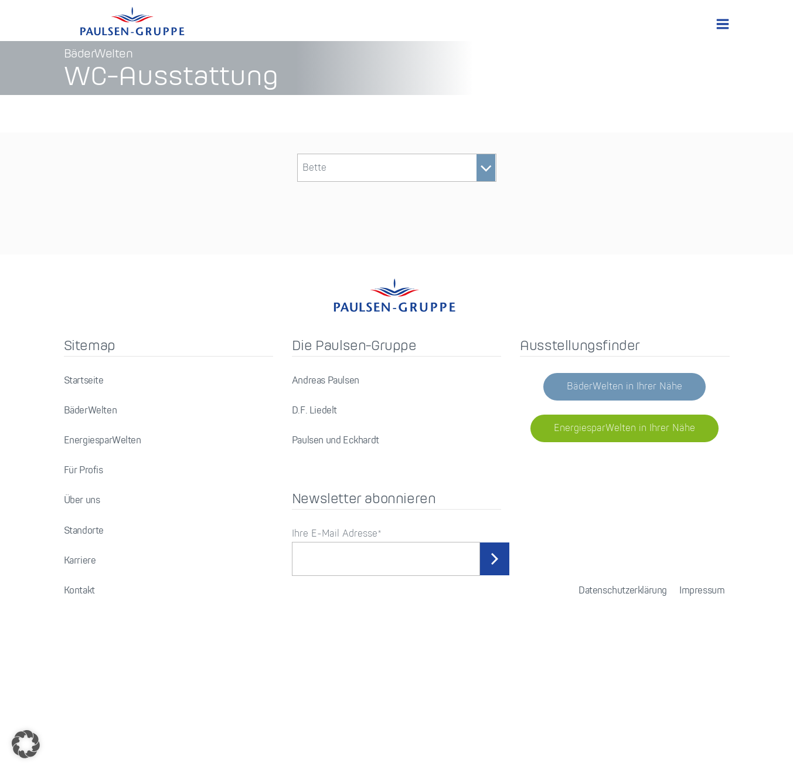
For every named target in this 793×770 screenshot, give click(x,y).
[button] (26, 744)
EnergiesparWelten (102, 552)
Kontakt (79, 702)
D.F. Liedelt (314, 522)
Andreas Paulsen (325, 492)
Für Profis (83, 582)
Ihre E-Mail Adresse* (337, 645)
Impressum (701, 702)
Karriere (80, 672)
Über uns (82, 612)
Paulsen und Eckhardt (335, 552)
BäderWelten (90, 522)
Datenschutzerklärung (622, 702)
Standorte (84, 642)
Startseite (84, 492)
